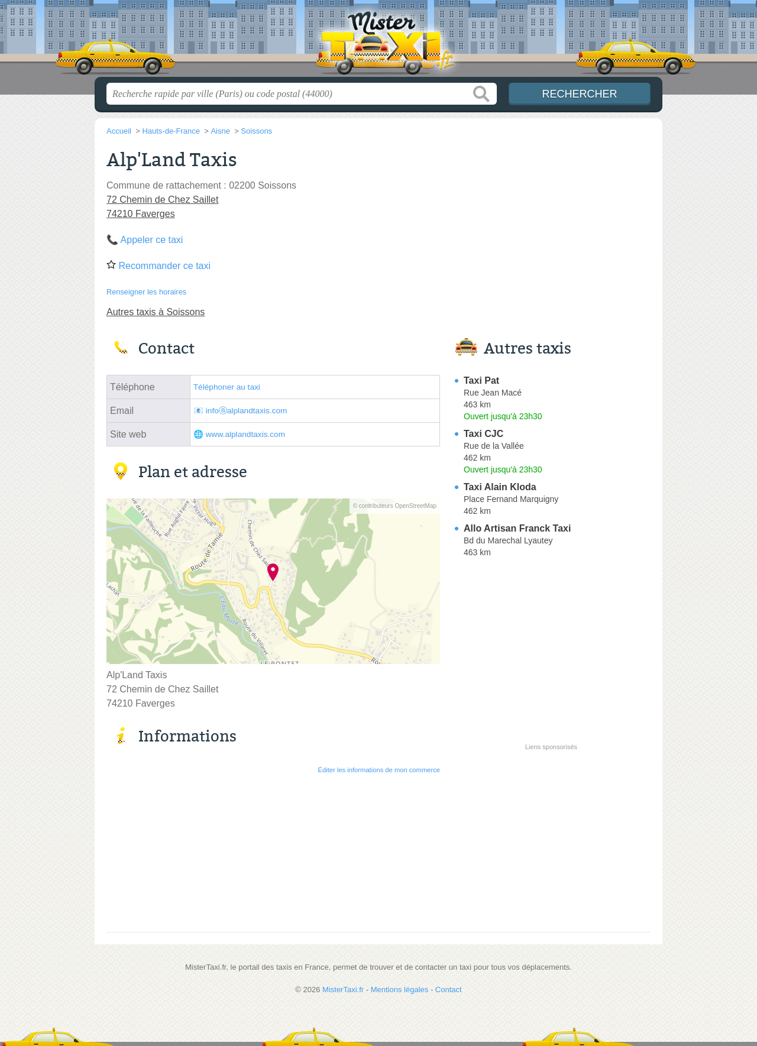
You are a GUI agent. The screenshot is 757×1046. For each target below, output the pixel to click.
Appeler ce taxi (152, 240)
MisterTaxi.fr (378, 42)
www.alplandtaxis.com (245, 434)
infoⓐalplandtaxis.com (246, 410)
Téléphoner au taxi (226, 387)
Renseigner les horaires (146, 291)
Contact (448, 989)
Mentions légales (400, 989)
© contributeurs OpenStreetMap (394, 506)
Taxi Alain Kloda (500, 487)
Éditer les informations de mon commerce (379, 769)
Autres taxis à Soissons (155, 312)
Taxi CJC (483, 434)
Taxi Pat (481, 380)
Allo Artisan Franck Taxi (517, 528)
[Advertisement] (551, 837)
